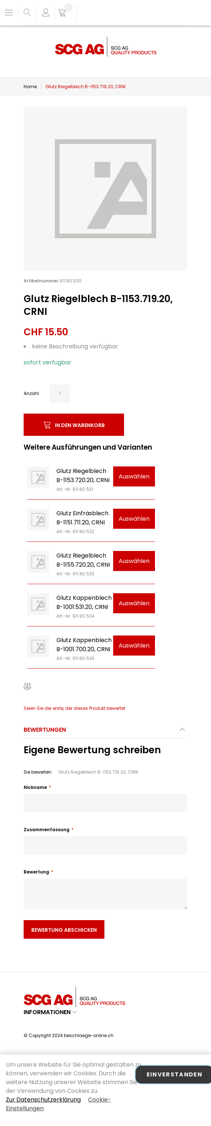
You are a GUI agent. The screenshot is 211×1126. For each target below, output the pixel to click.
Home (30, 86)
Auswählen (134, 476)
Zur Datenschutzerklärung (43, 1099)
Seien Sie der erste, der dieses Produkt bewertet (74, 708)
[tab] (105, 732)
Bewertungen (45, 730)
